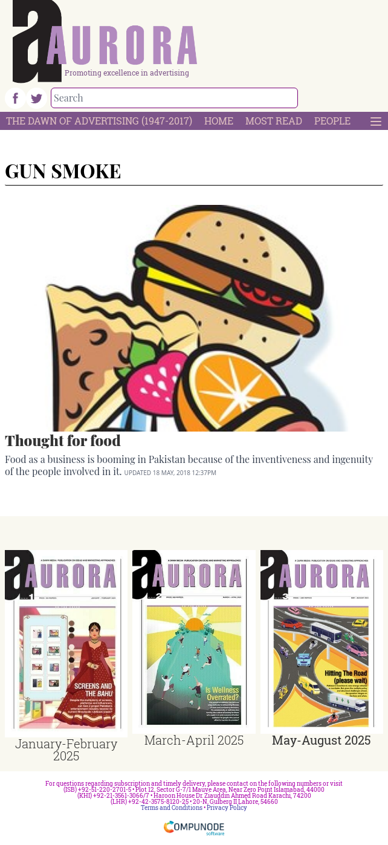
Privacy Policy (227, 808)
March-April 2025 (194, 740)
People (332, 120)
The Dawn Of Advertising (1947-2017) (99, 120)
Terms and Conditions (171, 808)
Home (218, 120)
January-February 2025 (66, 749)
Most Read (273, 120)
